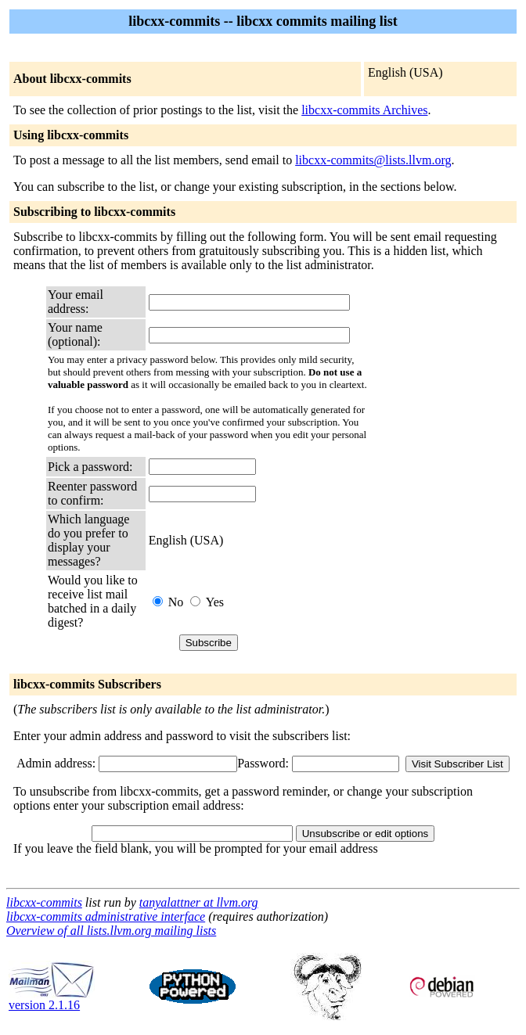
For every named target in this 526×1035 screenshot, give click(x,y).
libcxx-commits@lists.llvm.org (373, 160)
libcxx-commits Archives (364, 110)
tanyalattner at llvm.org (198, 902)
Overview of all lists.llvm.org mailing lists (111, 930)
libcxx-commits (44, 902)
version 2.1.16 (52, 999)
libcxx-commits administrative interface (105, 916)
